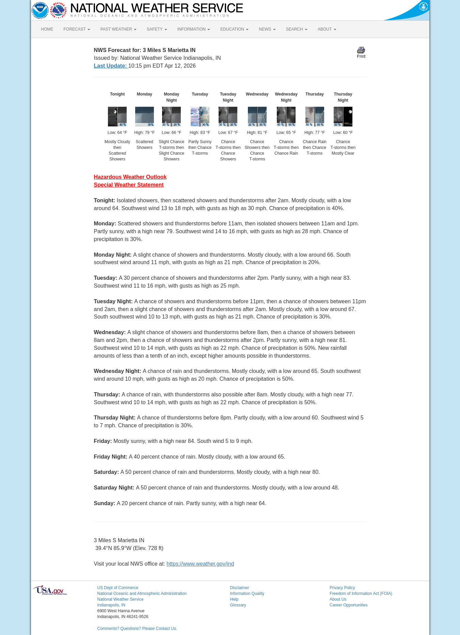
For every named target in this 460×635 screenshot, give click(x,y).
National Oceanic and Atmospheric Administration (142, 593)
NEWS (267, 29)
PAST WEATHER (118, 29)
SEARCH (296, 29)
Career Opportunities (348, 605)
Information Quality (247, 593)
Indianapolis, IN (111, 605)
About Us (338, 599)
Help (234, 599)
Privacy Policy (342, 587)
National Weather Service (120, 599)
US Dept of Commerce (118, 587)
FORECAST (77, 29)
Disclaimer (239, 587)
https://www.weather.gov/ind (200, 564)
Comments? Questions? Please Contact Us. (137, 628)
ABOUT (327, 29)
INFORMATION (193, 29)
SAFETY (157, 29)
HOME (47, 29)
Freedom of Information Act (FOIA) (361, 593)
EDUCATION (234, 29)
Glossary (238, 605)
